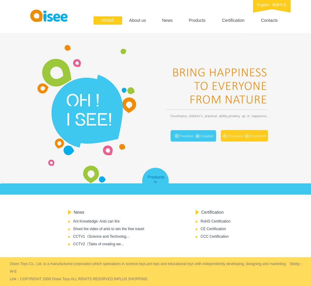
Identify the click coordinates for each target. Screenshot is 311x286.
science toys (136, 264)
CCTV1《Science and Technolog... (101, 236)
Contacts (269, 20)
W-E (13, 271)
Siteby (295, 264)
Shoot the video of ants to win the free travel (108, 229)
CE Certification (213, 229)
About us (137, 20)
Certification (233, 20)
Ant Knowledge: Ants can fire (96, 221)
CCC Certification (215, 236)
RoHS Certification (216, 221)
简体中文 (279, 5)
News (167, 20)
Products (197, 20)
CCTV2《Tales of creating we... (98, 244)
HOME (107, 20)
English (263, 5)
